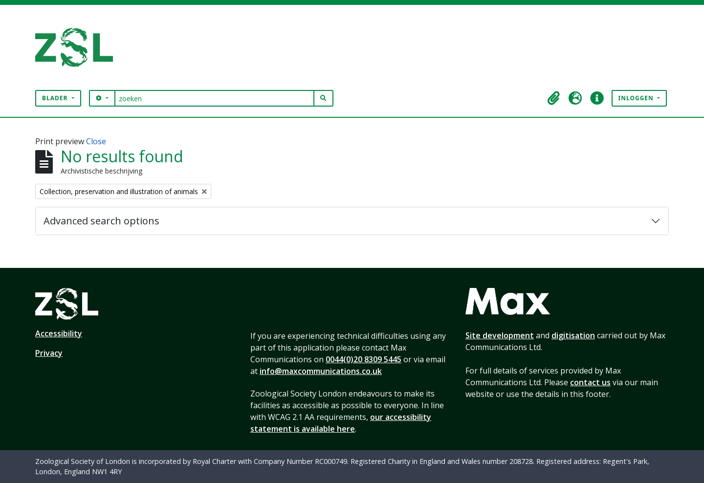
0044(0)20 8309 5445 (363, 359)
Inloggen (637, 98)
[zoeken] (214, 98)
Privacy (49, 353)
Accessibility (58, 333)
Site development (499, 335)
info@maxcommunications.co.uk (321, 371)
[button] (554, 98)
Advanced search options (101, 220)
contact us (590, 382)
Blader (56, 98)
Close (96, 141)
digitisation (573, 335)
